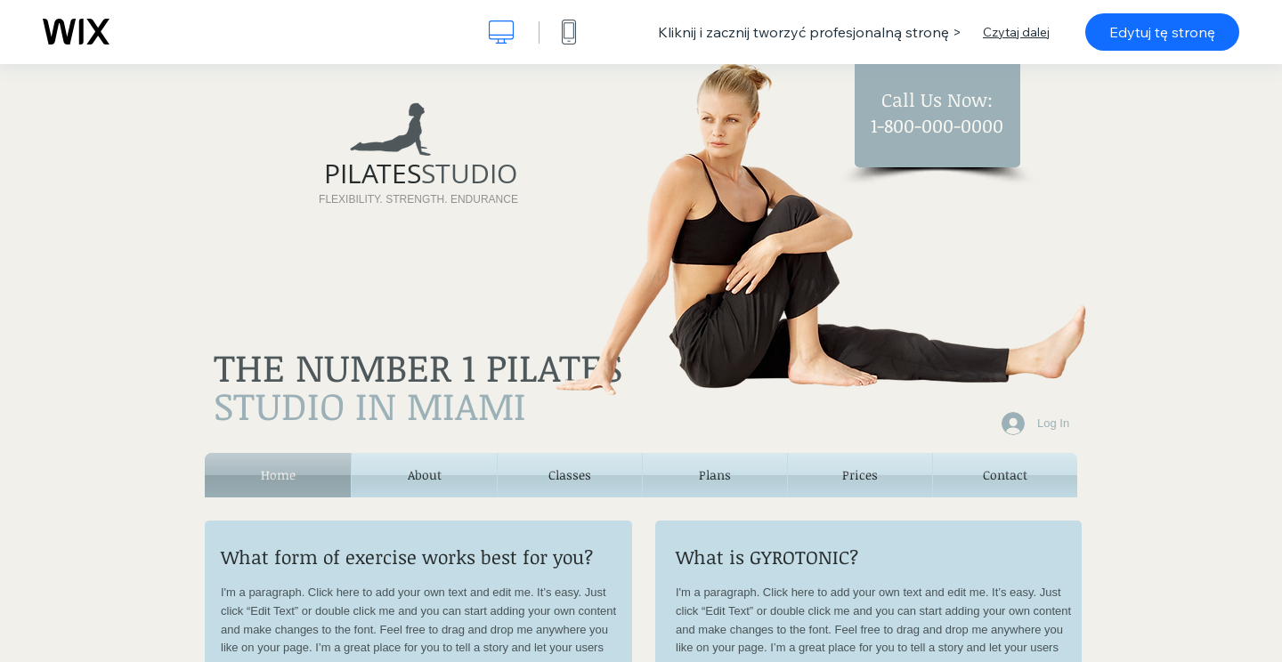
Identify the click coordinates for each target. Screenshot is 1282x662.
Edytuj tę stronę (1162, 32)
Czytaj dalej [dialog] (1016, 32)
